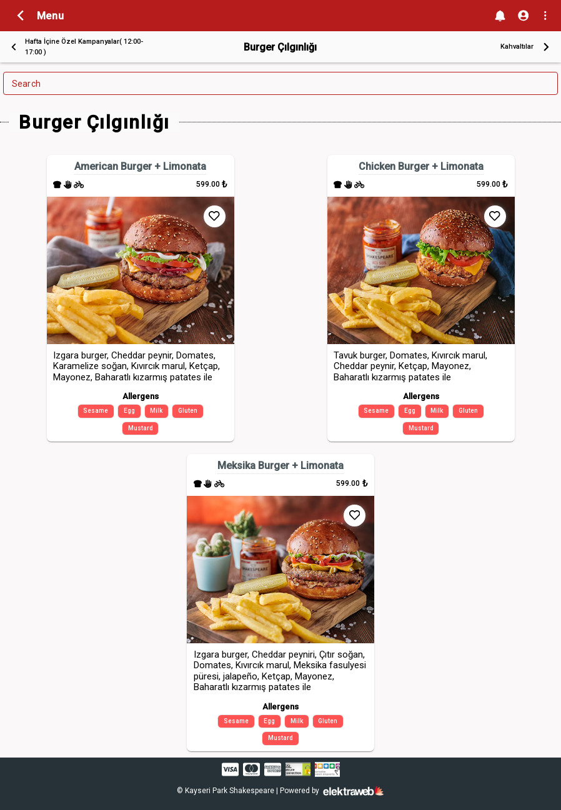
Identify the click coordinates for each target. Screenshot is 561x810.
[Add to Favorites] (215, 216)
